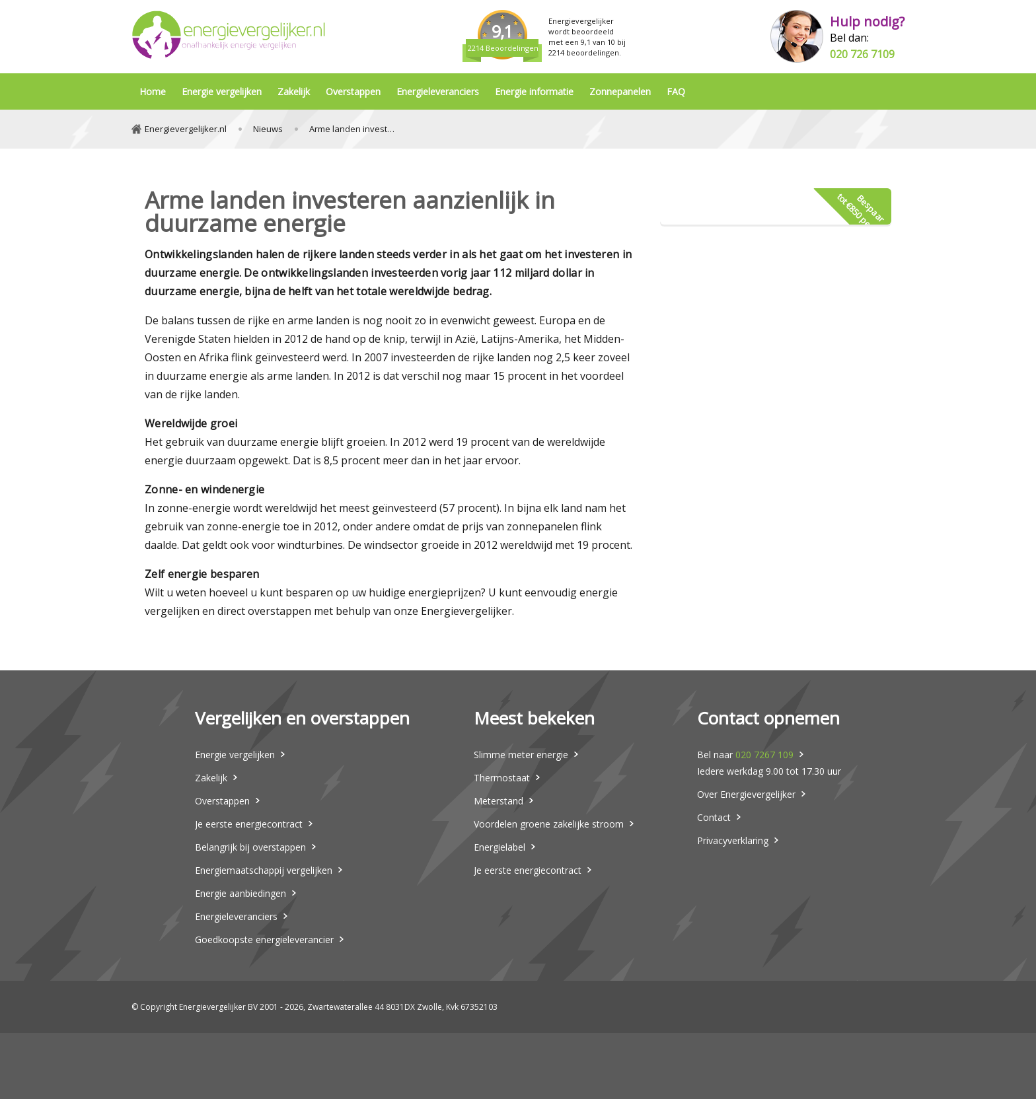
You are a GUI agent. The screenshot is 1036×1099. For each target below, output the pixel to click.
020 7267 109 (764, 754)
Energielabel (499, 847)
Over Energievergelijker (746, 794)
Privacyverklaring (732, 840)
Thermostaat (502, 777)
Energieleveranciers (437, 91)
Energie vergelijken (222, 91)
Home (152, 91)
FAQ (676, 91)
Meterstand (498, 801)
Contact (714, 817)
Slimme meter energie (521, 754)
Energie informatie (534, 91)
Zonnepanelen (620, 91)
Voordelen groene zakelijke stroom (549, 824)
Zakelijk (294, 91)
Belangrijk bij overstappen (250, 847)
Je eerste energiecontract (249, 824)
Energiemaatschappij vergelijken (263, 870)
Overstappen (353, 91)
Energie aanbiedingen (240, 893)
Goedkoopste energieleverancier (264, 939)
